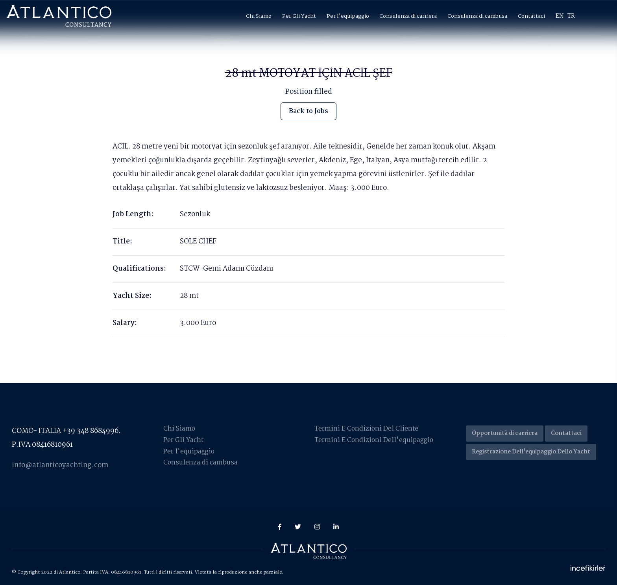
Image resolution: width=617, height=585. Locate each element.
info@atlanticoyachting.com (60, 465)
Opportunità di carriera (505, 433)
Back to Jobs (309, 111)
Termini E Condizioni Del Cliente (366, 428)
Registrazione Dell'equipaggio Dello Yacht (531, 452)
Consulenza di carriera (408, 16)
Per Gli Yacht (299, 16)
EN (560, 16)
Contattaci (531, 16)
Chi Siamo (259, 16)
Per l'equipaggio (348, 16)
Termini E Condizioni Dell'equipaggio (374, 440)
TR (571, 16)
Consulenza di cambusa (477, 16)
